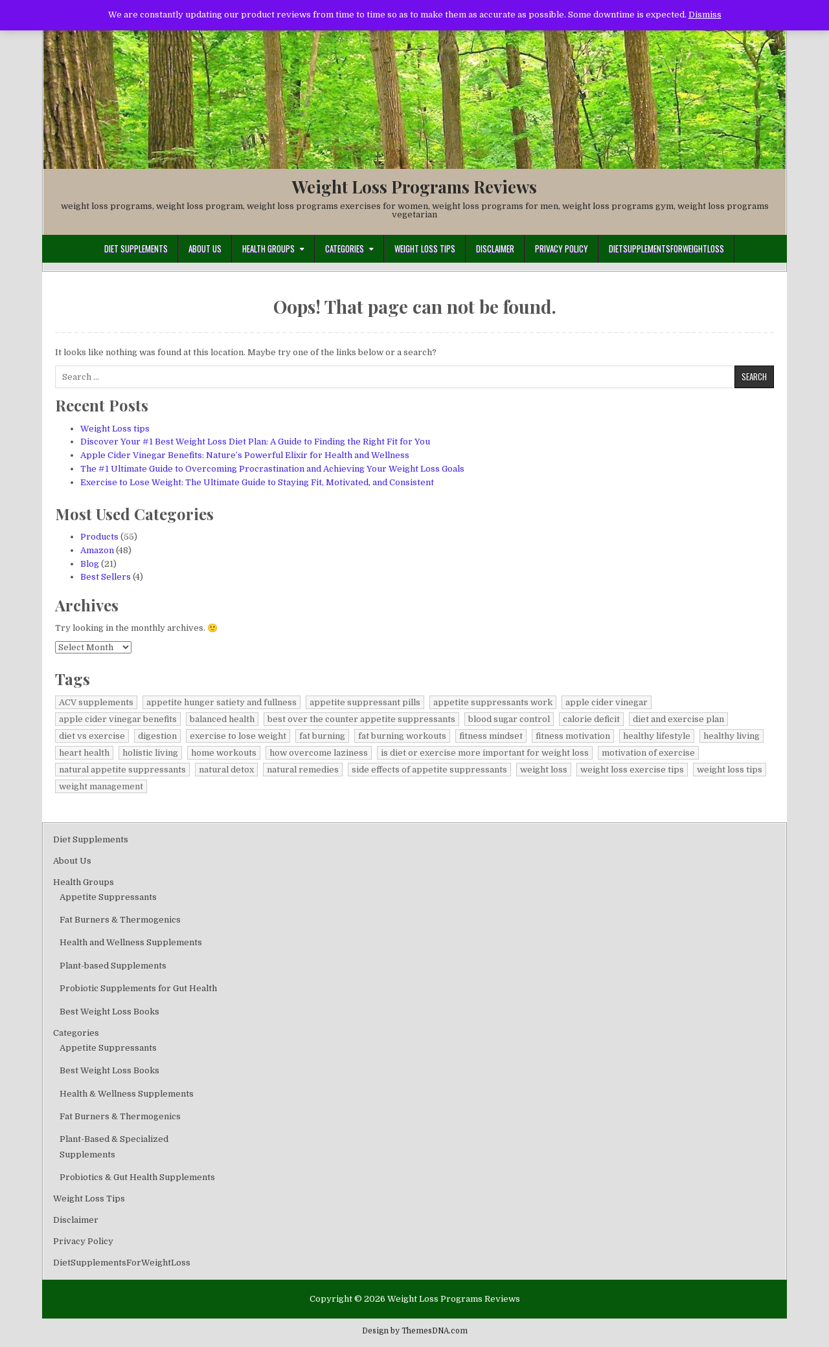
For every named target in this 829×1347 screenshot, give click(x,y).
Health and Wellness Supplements (131, 942)
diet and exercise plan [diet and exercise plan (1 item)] (678, 719)
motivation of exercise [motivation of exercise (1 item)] (648, 753)
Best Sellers (105, 577)
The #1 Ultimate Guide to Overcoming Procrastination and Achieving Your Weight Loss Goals (272, 469)
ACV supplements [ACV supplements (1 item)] (96, 702)
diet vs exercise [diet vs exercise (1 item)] (92, 736)
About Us (204, 248)
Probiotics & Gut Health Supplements (137, 1177)
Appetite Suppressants (108, 897)
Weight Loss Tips (424, 248)
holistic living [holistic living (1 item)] (150, 753)
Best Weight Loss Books (109, 1011)
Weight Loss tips (115, 428)
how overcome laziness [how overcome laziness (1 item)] (318, 753)
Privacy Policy (561, 248)
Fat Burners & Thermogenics (120, 920)
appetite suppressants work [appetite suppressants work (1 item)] (492, 702)
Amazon (97, 550)
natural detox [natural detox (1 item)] (226, 769)
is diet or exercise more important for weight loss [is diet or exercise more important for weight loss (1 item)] (485, 753)
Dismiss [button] (704, 14)
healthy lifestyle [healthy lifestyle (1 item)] (656, 736)
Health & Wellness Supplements (127, 1094)
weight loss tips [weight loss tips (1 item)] (729, 769)
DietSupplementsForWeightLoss (666, 248)
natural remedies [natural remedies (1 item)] (303, 769)
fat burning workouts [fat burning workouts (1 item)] (402, 736)
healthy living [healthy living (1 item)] (731, 736)
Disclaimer (495, 248)
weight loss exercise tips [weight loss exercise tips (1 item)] (632, 769)
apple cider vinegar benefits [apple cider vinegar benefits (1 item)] (118, 719)
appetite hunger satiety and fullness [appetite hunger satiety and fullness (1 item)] (221, 702)
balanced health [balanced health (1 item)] (222, 719)
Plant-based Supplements (113, 965)
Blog (89, 564)
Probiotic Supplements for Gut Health (138, 988)
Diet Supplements (136, 248)
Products (99, 537)
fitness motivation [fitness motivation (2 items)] (573, 736)
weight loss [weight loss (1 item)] (543, 769)
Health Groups (268, 248)
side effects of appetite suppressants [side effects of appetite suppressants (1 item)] (429, 769)
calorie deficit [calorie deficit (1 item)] (591, 719)
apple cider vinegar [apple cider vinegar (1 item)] (606, 702)
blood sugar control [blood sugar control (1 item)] (509, 719)
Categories (344, 248)
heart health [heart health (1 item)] (84, 753)
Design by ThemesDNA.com (415, 1330)
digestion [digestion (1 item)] (157, 736)
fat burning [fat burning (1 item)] (322, 736)
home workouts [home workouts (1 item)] (223, 753)
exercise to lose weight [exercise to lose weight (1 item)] (238, 736)
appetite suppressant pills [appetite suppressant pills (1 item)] (365, 702)
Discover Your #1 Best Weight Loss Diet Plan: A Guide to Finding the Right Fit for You (255, 441)
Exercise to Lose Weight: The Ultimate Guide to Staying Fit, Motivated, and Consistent (257, 482)
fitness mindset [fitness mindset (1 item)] (491, 736)
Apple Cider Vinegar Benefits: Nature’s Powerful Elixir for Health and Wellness (244, 455)
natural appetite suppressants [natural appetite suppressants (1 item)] (122, 769)
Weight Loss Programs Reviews (414, 186)
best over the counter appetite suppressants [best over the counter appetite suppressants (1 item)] (361, 719)
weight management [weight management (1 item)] (101, 786)
